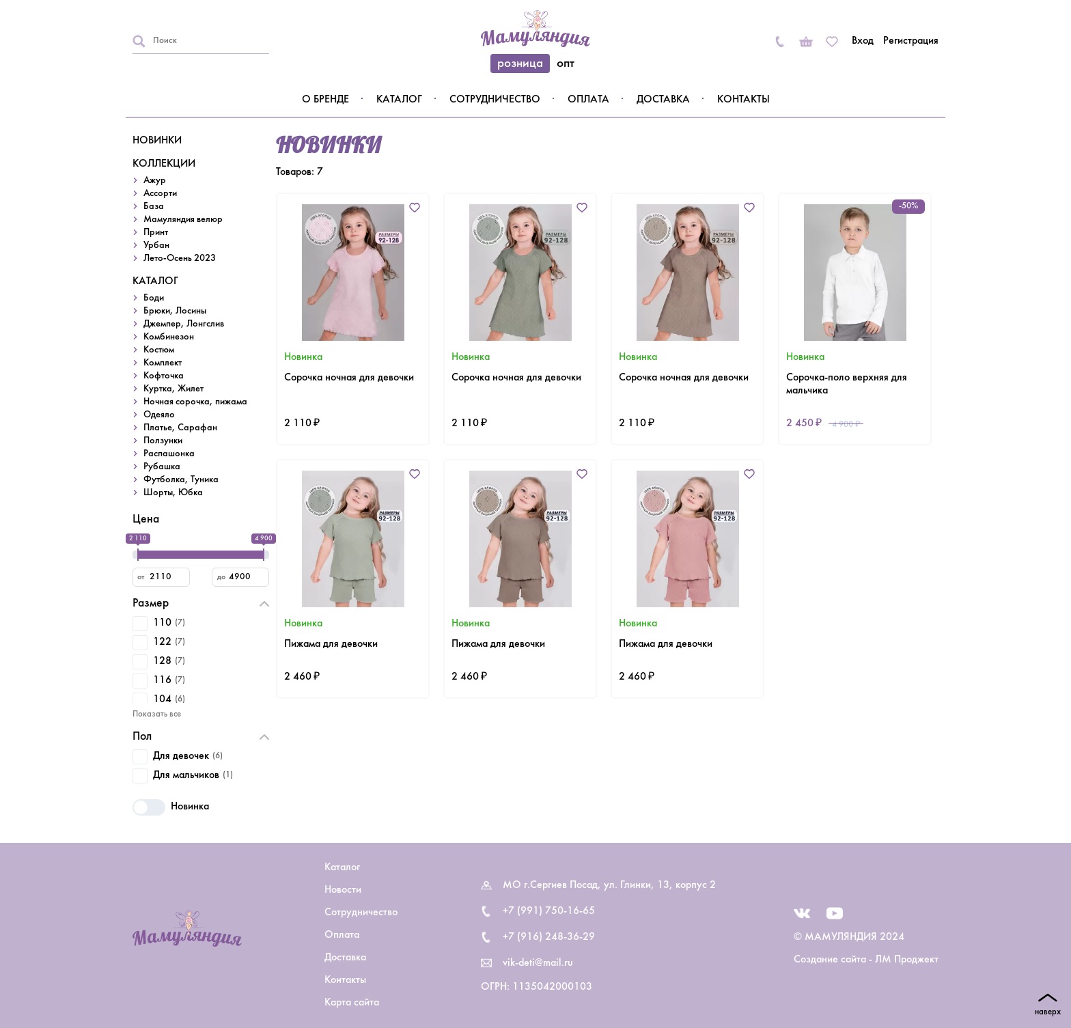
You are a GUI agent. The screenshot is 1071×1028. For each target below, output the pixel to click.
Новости (342, 890)
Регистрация (910, 41)
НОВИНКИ (157, 140)
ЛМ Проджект (906, 959)
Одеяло (159, 415)
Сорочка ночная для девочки (349, 377)
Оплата (588, 99)
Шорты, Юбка (173, 492)
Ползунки (162, 440)
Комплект (162, 363)
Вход (863, 41)
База (153, 206)
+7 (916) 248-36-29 (549, 937)
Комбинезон (168, 337)
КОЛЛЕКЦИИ (164, 163)
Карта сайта (351, 1002)
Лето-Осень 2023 (179, 258)
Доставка (663, 99)
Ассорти (160, 193)
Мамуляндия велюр (183, 219)
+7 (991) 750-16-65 (549, 911)
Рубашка (161, 466)
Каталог (399, 99)
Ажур (154, 180)
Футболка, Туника (181, 479)
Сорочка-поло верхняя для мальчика (846, 384)
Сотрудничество (494, 99)
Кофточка (163, 376)
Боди (153, 298)
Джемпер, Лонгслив (183, 324)
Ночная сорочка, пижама (195, 402)
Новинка (171, 807)
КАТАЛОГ (155, 281)
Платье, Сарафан (180, 427)
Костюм (158, 350)
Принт (155, 232)
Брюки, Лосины (174, 311)
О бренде (325, 99)
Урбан (156, 245)
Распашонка (169, 453)
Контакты (743, 99)
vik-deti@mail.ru (538, 963)
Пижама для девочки (331, 644)
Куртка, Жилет (173, 389)
